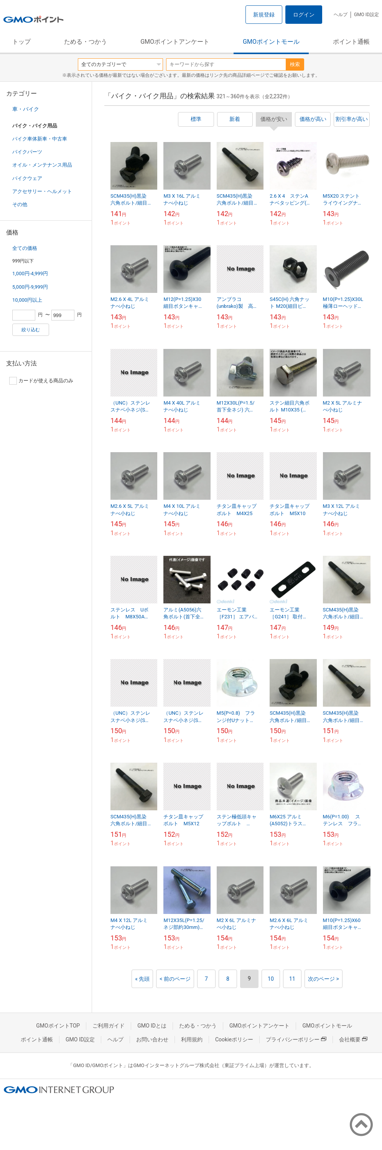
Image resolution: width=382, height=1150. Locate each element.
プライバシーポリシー (296, 1039)
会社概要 (353, 1039)
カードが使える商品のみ (41, 381)
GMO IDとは (151, 1026)
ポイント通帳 (351, 41)
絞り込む (30, 329)
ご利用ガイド (108, 1026)
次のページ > (323, 979)
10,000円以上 (27, 300)
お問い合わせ (152, 1039)
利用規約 (192, 1039)
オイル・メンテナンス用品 (42, 165)
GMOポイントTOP (58, 1026)
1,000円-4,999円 (30, 273)
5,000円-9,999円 (30, 287)
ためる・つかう (85, 41)
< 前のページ (175, 979)
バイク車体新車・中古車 (39, 139)
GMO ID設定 (366, 14)
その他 (19, 204)
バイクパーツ (27, 152)
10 (271, 979)
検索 (295, 64)
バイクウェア (27, 178)
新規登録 (264, 15)
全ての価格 (24, 248)
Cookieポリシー (234, 1039)
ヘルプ (340, 14)
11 (292, 979)
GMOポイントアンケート (174, 41)
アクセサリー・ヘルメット (42, 191)
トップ (21, 41)
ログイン (303, 15)
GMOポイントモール (271, 41)
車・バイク (25, 109)
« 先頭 (142, 979)
